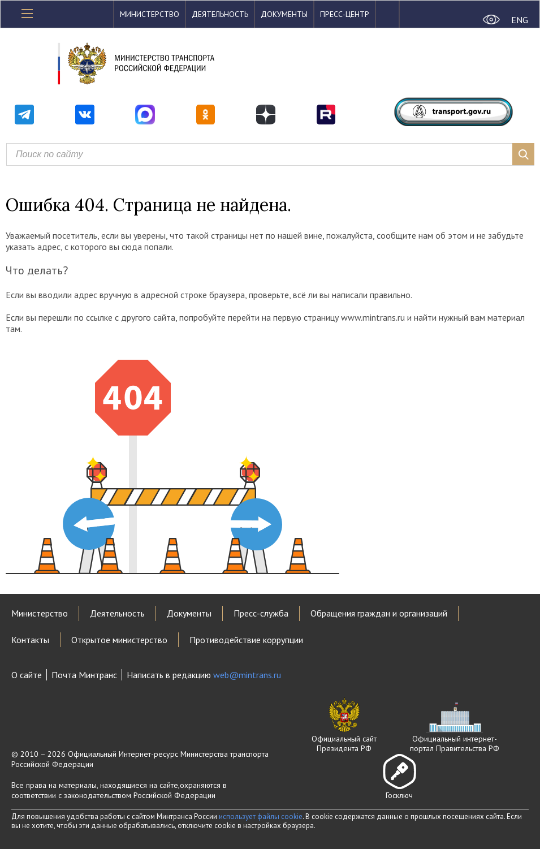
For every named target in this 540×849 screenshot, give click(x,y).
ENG (519, 20)
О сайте (26, 674)
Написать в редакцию (204, 674)
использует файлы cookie (261, 816)
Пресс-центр (344, 14)
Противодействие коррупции (246, 639)
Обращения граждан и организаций (378, 613)
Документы (284, 14)
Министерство (149, 14)
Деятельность (220, 14)
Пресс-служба (261, 613)
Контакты (30, 639)
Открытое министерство (119, 639)
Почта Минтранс (84, 674)
